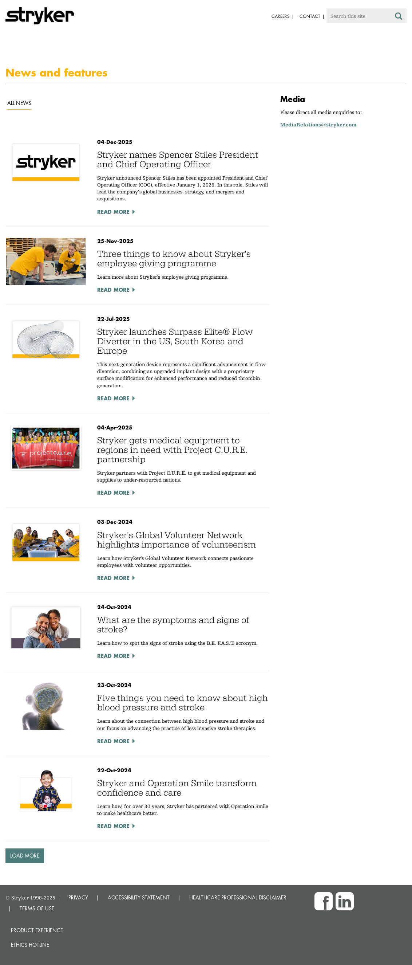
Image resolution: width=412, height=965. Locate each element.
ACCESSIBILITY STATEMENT (139, 897)
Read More (113, 211)
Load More (24, 855)
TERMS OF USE (37, 908)
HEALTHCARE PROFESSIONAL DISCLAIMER (237, 897)
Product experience (37, 930)
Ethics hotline (30, 944)
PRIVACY (78, 897)
